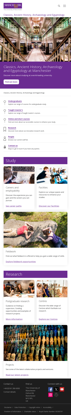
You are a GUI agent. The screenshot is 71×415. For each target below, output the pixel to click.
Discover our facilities (49, 206)
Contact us (13, 145)
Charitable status (30, 411)
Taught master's (15, 110)
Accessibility (47, 407)
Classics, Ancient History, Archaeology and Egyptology (34, 14)
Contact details (10, 392)
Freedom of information (12, 411)
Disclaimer (8, 407)
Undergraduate (15, 101)
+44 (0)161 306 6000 (12, 388)
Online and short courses (19, 119)
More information (14, 319)
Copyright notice (34, 407)
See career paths (14, 206)
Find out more (10, 82)
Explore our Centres (48, 319)
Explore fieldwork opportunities (21, 261)
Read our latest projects (17, 375)
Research (12, 128)
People (11, 137)
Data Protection (20, 407)
